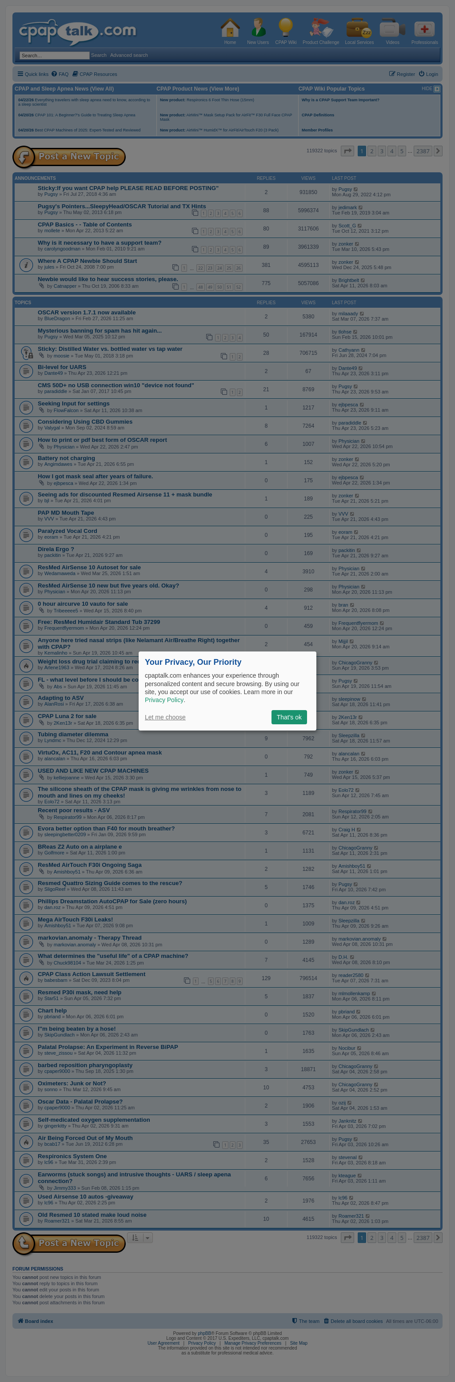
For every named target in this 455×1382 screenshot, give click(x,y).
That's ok (289, 717)
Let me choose (165, 717)
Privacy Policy (164, 699)
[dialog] (227, 691)
